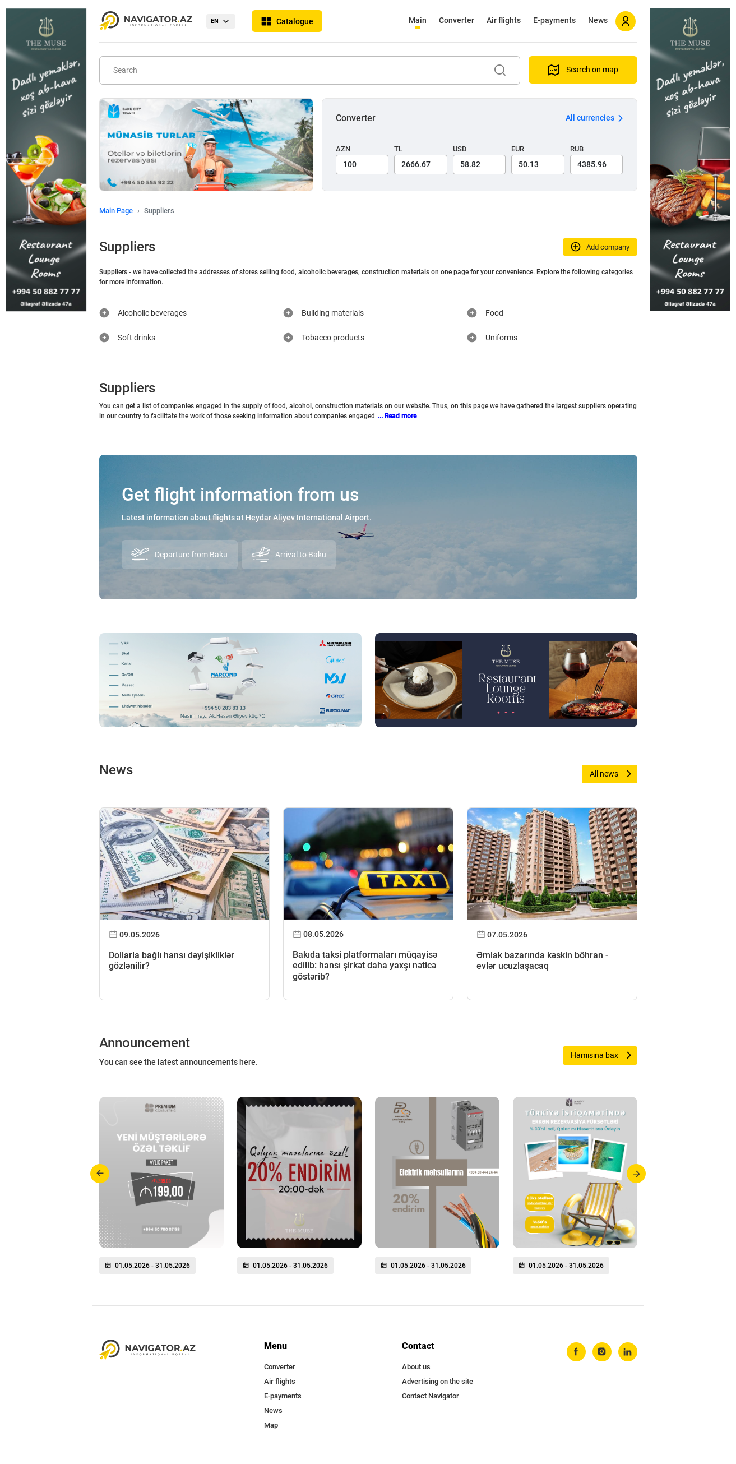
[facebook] (576, 1351)
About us (416, 1367)
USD (460, 149)
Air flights (504, 20)
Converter (456, 20)
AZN (343, 149)
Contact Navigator (430, 1396)
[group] (161, 1190)
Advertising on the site (437, 1381)
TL (398, 149)
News (598, 20)
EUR (517, 149)
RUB (577, 149)
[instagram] (602, 1351)
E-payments (554, 20)
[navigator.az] (147, 1350)
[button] (100, 1173)
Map (271, 1425)
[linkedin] (627, 1351)
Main (418, 20)
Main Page (116, 210)
